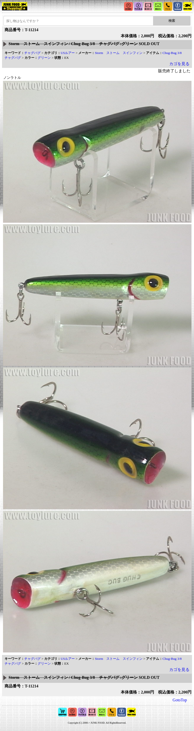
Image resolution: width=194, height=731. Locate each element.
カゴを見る (179, 64)
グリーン (44, 58)
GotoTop (180, 700)
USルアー (68, 53)
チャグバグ (32, 53)
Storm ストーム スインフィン (118, 53)
